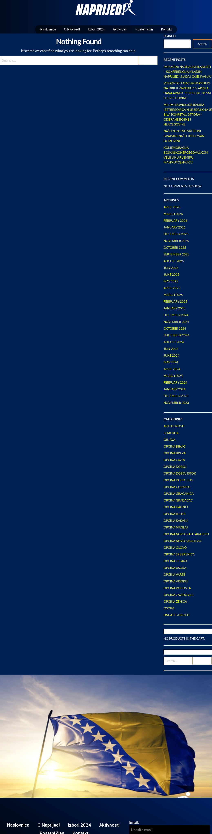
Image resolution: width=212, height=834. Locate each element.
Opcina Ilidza (174, 514)
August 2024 (174, 342)
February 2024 (175, 382)
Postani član (144, 29)
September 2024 (176, 335)
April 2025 (172, 288)
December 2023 (176, 396)
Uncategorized (176, 615)
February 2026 (175, 220)
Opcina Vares (174, 574)
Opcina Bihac (174, 446)
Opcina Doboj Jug (178, 480)
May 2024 (171, 362)
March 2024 (173, 375)
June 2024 (171, 355)
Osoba (169, 608)
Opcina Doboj (175, 466)
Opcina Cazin (174, 460)
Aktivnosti (120, 29)
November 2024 (176, 322)
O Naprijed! (72, 29)
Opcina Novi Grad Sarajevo (186, 534)
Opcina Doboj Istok (180, 473)
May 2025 (171, 281)
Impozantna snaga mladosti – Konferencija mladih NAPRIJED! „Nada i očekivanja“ (188, 71)
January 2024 (174, 389)
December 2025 (176, 234)
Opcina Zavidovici (178, 595)
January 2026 (174, 227)
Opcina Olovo (175, 547)
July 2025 (171, 268)
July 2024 (171, 348)
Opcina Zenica (175, 601)
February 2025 (175, 301)
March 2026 (173, 214)
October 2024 (175, 328)
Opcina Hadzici (176, 507)
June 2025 (171, 274)
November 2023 (176, 402)
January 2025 (174, 308)
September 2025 (176, 254)
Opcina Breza (175, 453)
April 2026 (172, 207)
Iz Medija (171, 433)
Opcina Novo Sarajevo (182, 541)
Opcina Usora (175, 568)
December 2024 (176, 315)
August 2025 (174, 261)
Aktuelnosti (174, 426)
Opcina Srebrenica (179, 554)
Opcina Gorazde (177, 487)
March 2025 (173, 295)
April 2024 (172, 369)
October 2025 (175, 247)
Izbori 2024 (96, 29)
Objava (169, 439)
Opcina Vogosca (177, 588)
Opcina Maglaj (176, 527)
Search (169, 36)
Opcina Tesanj (175, 561)
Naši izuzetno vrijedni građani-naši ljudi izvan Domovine (184, 136)
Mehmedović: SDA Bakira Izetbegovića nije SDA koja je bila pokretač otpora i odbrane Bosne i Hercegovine (188, 114)
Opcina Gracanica (179, 493)
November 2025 (176, 241)
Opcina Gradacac (178, 500)
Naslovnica (48, 29)
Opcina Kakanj (176, 520)
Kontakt (166, 29)
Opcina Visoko (176, 581)
